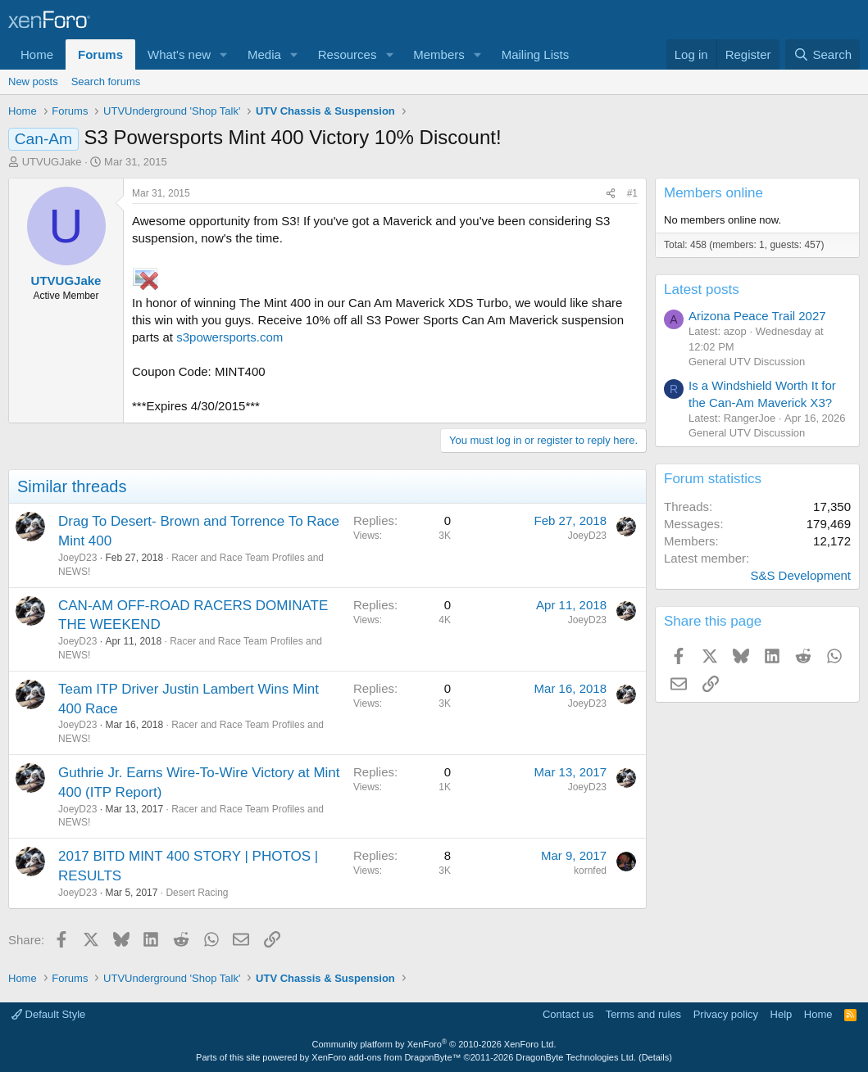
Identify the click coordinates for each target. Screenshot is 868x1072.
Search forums (106, 81)
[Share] (610, 193)
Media (264, 54)
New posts (33, 81)
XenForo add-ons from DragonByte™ (386, 1057)
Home (36, 54)
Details (656, 1057)
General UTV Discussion (746, 361)
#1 (632, 193)
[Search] (822, 54)
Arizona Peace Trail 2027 (757, 316)
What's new (179, 54)
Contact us (568, 1014)
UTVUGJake (52, 162)
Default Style (48, 1014)
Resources (347, 54)
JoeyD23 (77, 557)
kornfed (590, 870)
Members (439, 54)
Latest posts (701, 289)
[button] (223, 54)
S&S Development (800, 575)
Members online (713, 193)
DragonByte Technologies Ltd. (576, 1057)
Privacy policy (725, 1014)
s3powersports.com (229, 337)
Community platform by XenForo (434, 1044)
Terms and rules (643, 1014)
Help (781, 1014)
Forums (100, 54)
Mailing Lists (536, 54)
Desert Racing (197, 892)
